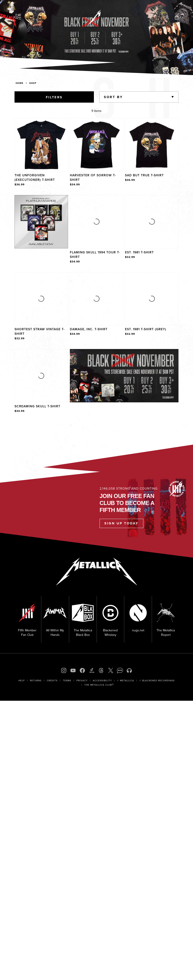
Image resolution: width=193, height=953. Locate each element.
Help (21, 680)
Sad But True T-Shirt (144, 175)
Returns (36, 680)
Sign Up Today (121, 523)
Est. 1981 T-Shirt (139, 252)
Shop (32, 83)
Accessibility (102, 680)
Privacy (82, 680)
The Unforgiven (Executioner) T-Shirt (35, 177)
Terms (67, 680)
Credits (52, 680)
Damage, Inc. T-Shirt (88, 329)
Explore (46, 199)
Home (19, 83)
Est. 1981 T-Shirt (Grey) (145, 329)
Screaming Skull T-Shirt (37, 406)
